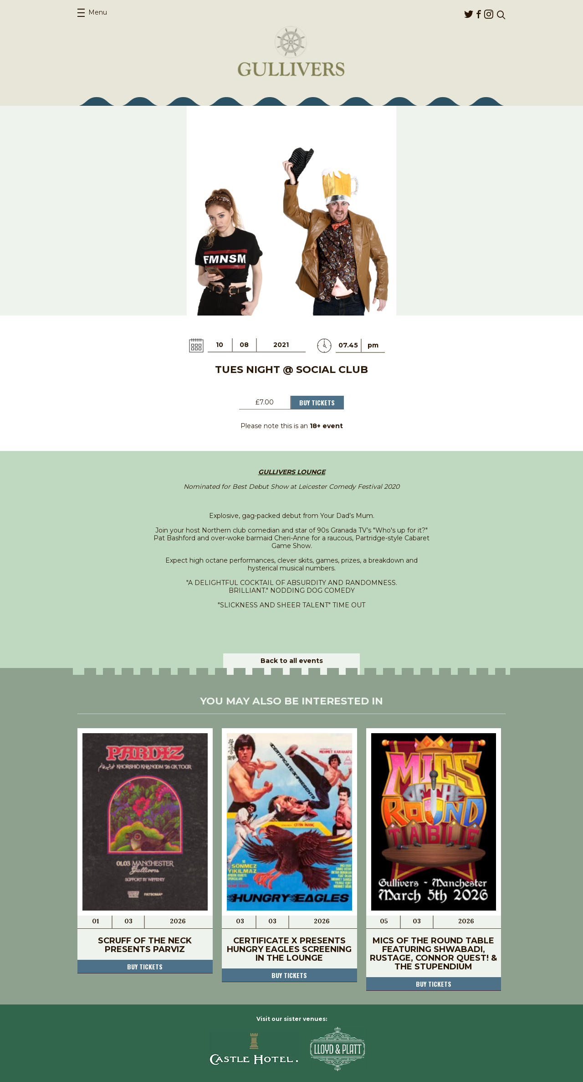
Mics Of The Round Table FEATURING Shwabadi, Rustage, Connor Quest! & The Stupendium (433, 954)
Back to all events (292, 661)
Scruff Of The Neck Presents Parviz (145, 945)
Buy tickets (145, 966)
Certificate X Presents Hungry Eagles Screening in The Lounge (289, 949)
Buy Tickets (317, 402)
